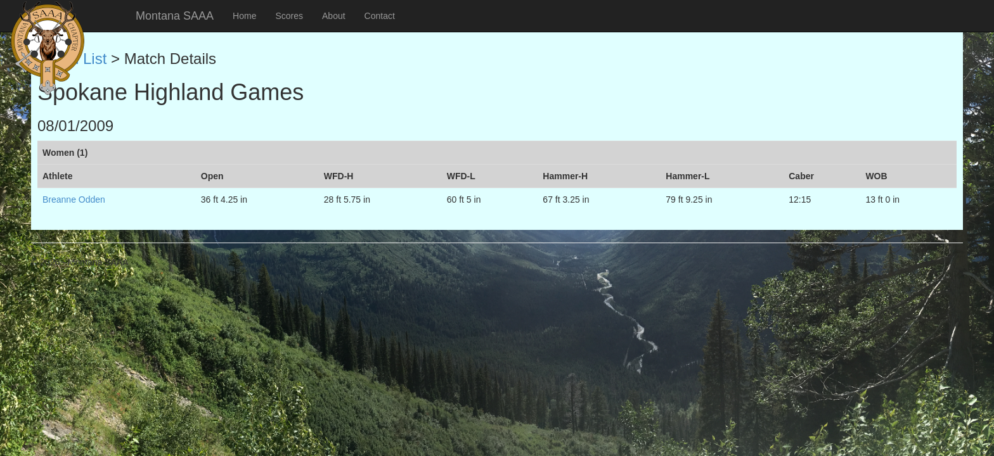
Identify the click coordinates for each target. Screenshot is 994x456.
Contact (380, 16)
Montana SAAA (175, 16)
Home (244, 16)
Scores (289, 16)
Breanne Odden (73, 199)
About (333, 16)
